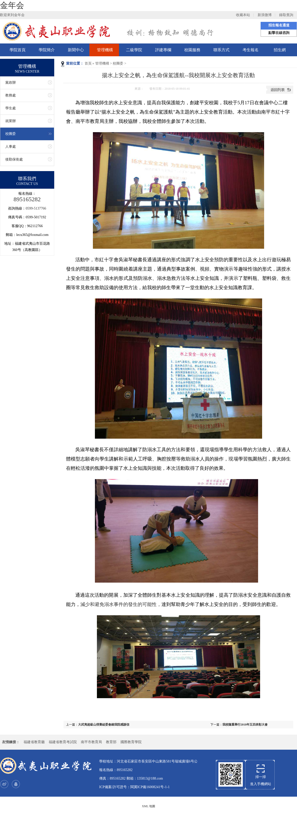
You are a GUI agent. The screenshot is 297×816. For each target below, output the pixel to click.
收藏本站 (243, 15)
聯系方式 (221, 50)
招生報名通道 (278, 25)
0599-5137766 (36, 208)
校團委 (118, 63)
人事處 (10, 146)
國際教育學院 (131, 742)
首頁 (88, 63)
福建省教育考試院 (63, 742)
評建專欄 (163, 50)
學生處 (10, 108)
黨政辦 (10, 82)
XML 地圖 (148, 806)
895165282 (27, 199)
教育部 (111, 742)
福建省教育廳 (34, 742)
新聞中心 (76, 50)
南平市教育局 (91, 742)
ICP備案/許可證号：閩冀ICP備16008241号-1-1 (134, 787)
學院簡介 (47, 50)
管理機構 (105, 50)
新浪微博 (265, 15)
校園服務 (192, 50)
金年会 (12, 5)
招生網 (280, 50)
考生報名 (251, 50)
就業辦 (10, 121)
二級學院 (134, 50)
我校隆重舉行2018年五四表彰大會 (245, 724)
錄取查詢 (286, 15)
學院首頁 (18, 50)
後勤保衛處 (14, 159)
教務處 (10, 95)
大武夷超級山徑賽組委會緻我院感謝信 (103, 724)
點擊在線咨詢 (278, 33)
